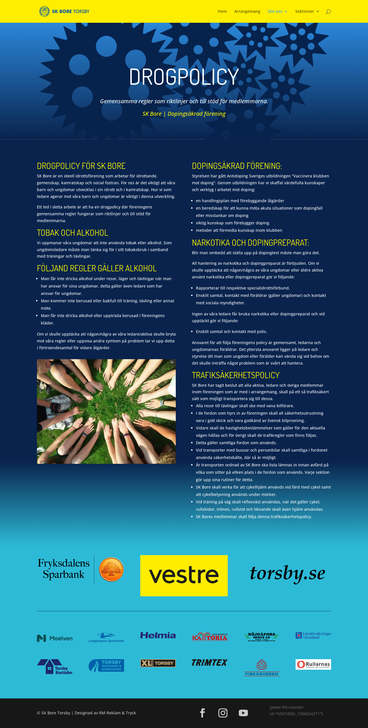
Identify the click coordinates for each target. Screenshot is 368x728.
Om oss (275, 11)
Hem (222, 11)
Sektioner (304, 11)
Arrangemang (247, 11)
